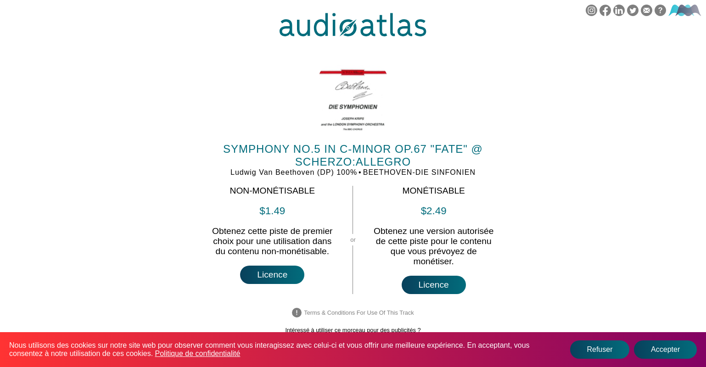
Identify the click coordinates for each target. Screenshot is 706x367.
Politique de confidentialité (198, 353)
